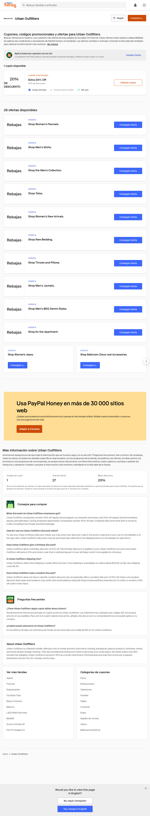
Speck (10, 678)
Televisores (86, 689)
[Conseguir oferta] (128, 125)
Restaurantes (87, 683)
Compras (85, 706)
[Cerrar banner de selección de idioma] (145, 788)
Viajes (83, 701)
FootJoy (11, 683)
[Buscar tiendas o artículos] (73, 5)
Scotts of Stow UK (16, 724)
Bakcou (10, 706)
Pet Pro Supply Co (16, 730)
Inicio (5, 754)
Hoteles (84, 695)
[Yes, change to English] (75, 809)
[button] (144, 5)
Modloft (10, 718)
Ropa (83, 712)
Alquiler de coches (89, 718)
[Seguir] (118, 18)
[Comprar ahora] (137, 18)
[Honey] (10, 5)
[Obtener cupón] (128, 82)
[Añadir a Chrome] (29, 429)
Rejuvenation (13, 689)
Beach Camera (14, 701)
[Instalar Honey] (133, 55)
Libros (83, 724)
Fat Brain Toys (14, 695)
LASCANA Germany (17, 712)
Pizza (83, 678)
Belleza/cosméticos (90, 730)
